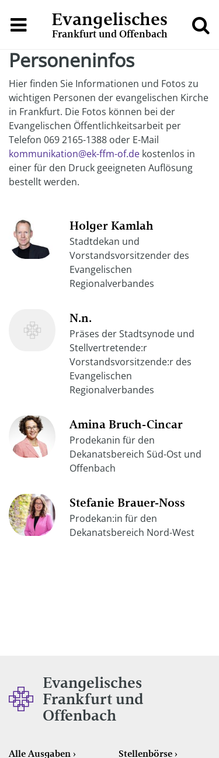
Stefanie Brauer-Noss (127, 503)
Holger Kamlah (111, 226)
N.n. (80, 318)
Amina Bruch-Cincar (126, 424)
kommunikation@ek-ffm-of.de (74, 153)
